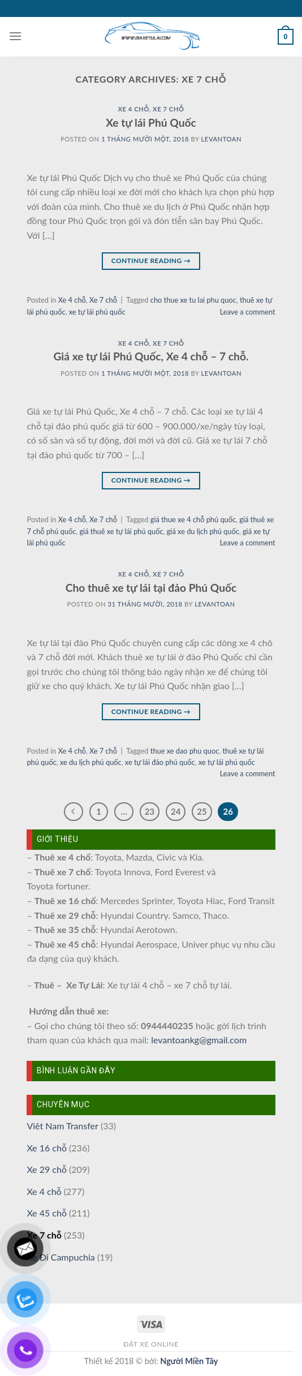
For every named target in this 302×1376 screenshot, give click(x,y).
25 (201, 811)
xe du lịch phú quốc (91, 762)
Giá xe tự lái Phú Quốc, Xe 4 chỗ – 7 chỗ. (150, 356)
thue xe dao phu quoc (184, 750)
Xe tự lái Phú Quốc (151, 122)
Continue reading (151, 260)
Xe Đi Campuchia (60, 1257)
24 (175, 811)
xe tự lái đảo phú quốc (160, 762)
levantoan (221, 139)
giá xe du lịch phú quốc (203, 531)
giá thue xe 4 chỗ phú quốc (193, 519)
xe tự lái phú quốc (97, 311)
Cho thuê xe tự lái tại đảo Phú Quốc (151, 587)
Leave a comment (247, 311)
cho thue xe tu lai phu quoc (193, 299)
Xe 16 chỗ (47, 1147)
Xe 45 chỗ (47, 1212)
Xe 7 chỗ (168, 109)
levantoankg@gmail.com (199, 1039)
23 (149, 811)
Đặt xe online (151, 1344)
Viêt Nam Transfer (62, 1125)
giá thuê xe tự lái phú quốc (121, 531)
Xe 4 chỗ (133, 109)
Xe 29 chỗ (47, 1169)
